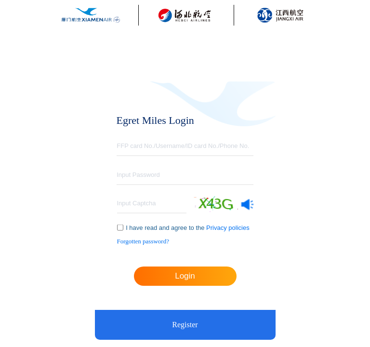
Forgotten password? (143, 241)
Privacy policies (226, 227)
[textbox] (185, 146)
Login (185, 275)
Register (185, 324)
